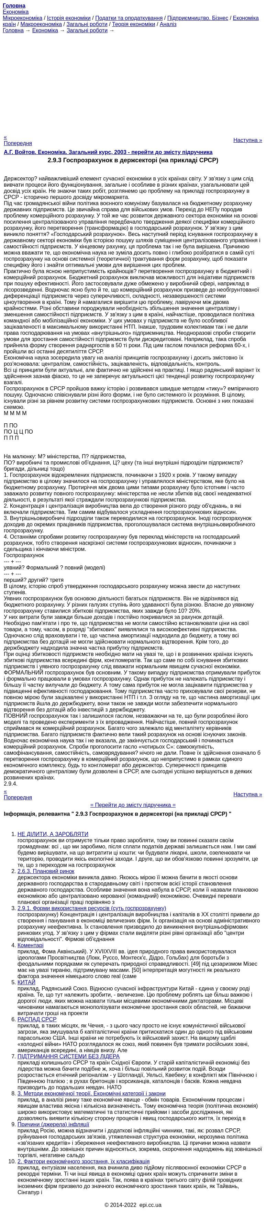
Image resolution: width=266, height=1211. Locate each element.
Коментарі (30, 945)
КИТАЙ (26, 982)
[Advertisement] (133, 82)
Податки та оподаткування (129, 18)
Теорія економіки (133, 24)
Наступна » (247, 140)
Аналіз (168, 24)
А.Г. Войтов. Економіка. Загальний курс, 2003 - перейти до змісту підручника (108, 152)
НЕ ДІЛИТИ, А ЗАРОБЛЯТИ (53, 834)
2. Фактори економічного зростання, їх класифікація (84, 1161)
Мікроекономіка (22, 18)
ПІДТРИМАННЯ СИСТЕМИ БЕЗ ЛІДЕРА (69, 1056)
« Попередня (18, 140)
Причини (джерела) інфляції (53, 1124)
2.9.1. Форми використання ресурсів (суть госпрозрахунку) (92, 908)
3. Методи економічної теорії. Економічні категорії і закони (92, 1093)
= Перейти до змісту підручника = (133, 805)
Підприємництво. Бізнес (198, 18)
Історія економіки (69, 18)
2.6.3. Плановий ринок (46, 871)
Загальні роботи (86, 24)
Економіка (16, 12)
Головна (13, 30)
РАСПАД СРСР (37, 1019)
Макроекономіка (41, 24)
